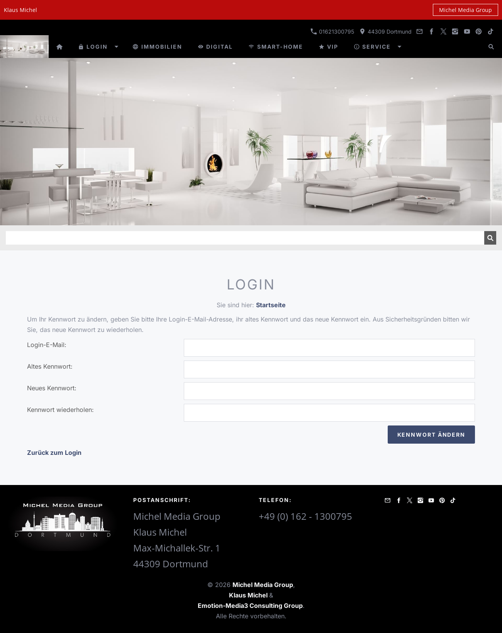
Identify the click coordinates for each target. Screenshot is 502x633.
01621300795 (332, 31)
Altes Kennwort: (50, 366)
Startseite (271, 305)
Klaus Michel (249, 595)
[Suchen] (245, 238)
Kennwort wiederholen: (60, 409)
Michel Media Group (465, 10)
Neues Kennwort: (51, 388)
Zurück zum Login (54, 452)
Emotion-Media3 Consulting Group (250, 605)
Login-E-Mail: (46, 345)
